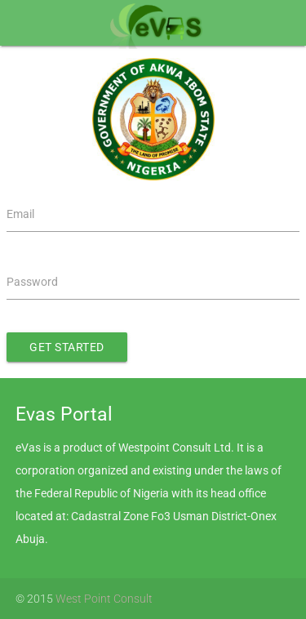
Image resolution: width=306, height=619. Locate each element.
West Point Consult (104, 598)
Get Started (66, 347)
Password (32, 281)
